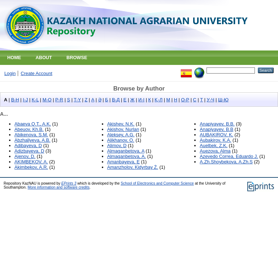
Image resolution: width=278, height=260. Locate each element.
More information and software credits (59, 187)
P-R (59, 99)
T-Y (77, 99)
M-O (47, 99)
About (43, 57)
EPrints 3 (69, 183)
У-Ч (210, 99)
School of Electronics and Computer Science (157, 183)
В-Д (116, 99)
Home (14, 57)
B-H (15, 99)
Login (10, 73)
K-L (35, 99)
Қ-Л (158, 99)
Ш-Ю (223, 99)
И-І (141, 99)
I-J (25, 99)
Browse (76, 57)
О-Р (185, 99)
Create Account (36, 73)
